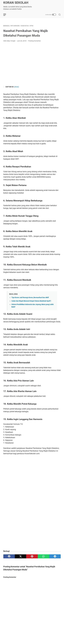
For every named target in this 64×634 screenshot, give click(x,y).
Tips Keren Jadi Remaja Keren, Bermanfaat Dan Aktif (30, 400)
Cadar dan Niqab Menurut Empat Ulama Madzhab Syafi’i (31, 403)
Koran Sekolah (15, 2)
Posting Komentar (34, 79)
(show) (16, 125)
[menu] (6, 14)
